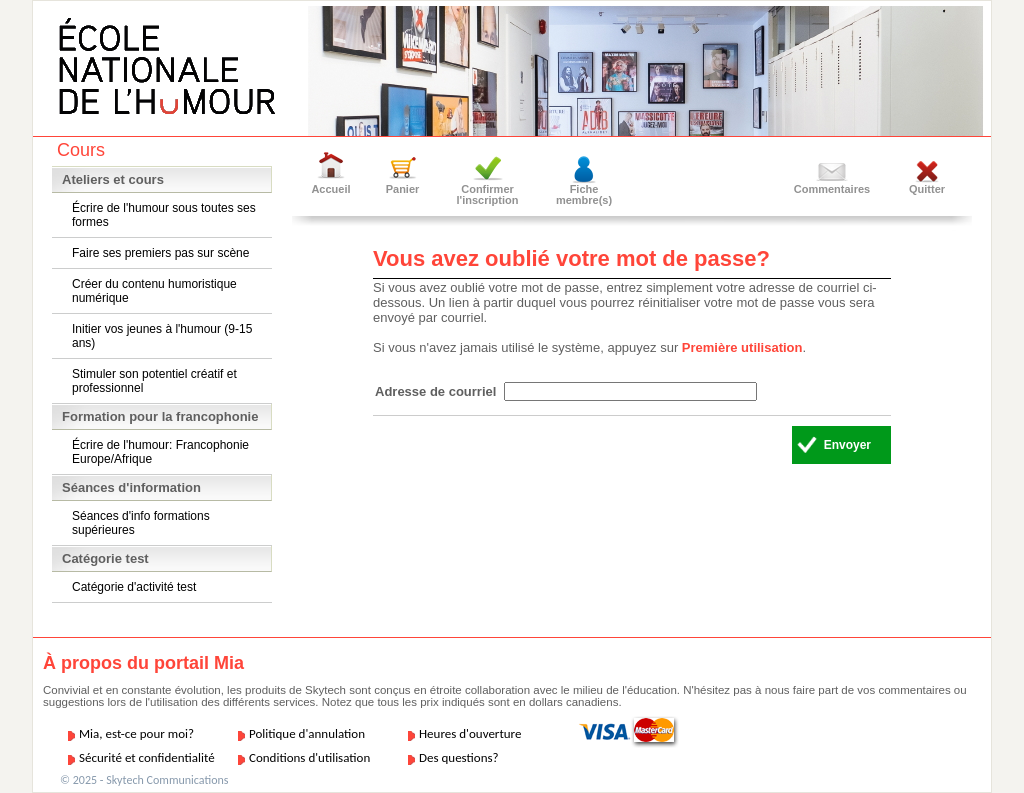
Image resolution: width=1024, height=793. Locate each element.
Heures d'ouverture (470, 733)
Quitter (927, 189)
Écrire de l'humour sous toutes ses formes (164, 215)
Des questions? (459, 757)
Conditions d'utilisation (309, 757)
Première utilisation (742, 347)
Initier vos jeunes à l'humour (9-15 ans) (162, 336)
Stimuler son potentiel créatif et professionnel (154, 381)
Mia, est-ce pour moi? (136, 733)
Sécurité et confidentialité (147, 757)
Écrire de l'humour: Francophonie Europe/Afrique (160, 452)
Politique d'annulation (307, 733)
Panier (403, 189)
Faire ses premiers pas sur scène (160, 253)
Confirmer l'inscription (488, 194)
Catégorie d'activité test (134, 587)
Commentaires (832, 189)
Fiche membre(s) (584, 194)
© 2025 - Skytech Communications (144, 780)
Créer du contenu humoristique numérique (154, 291)
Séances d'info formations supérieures (141, 523)
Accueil (330, 189)
